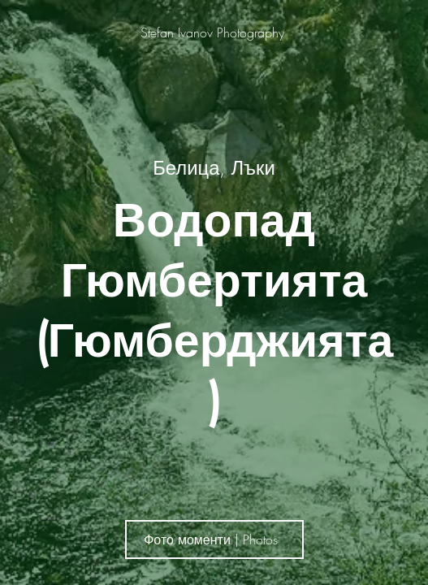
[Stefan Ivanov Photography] (214, 32)
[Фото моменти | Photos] (214, 539)
